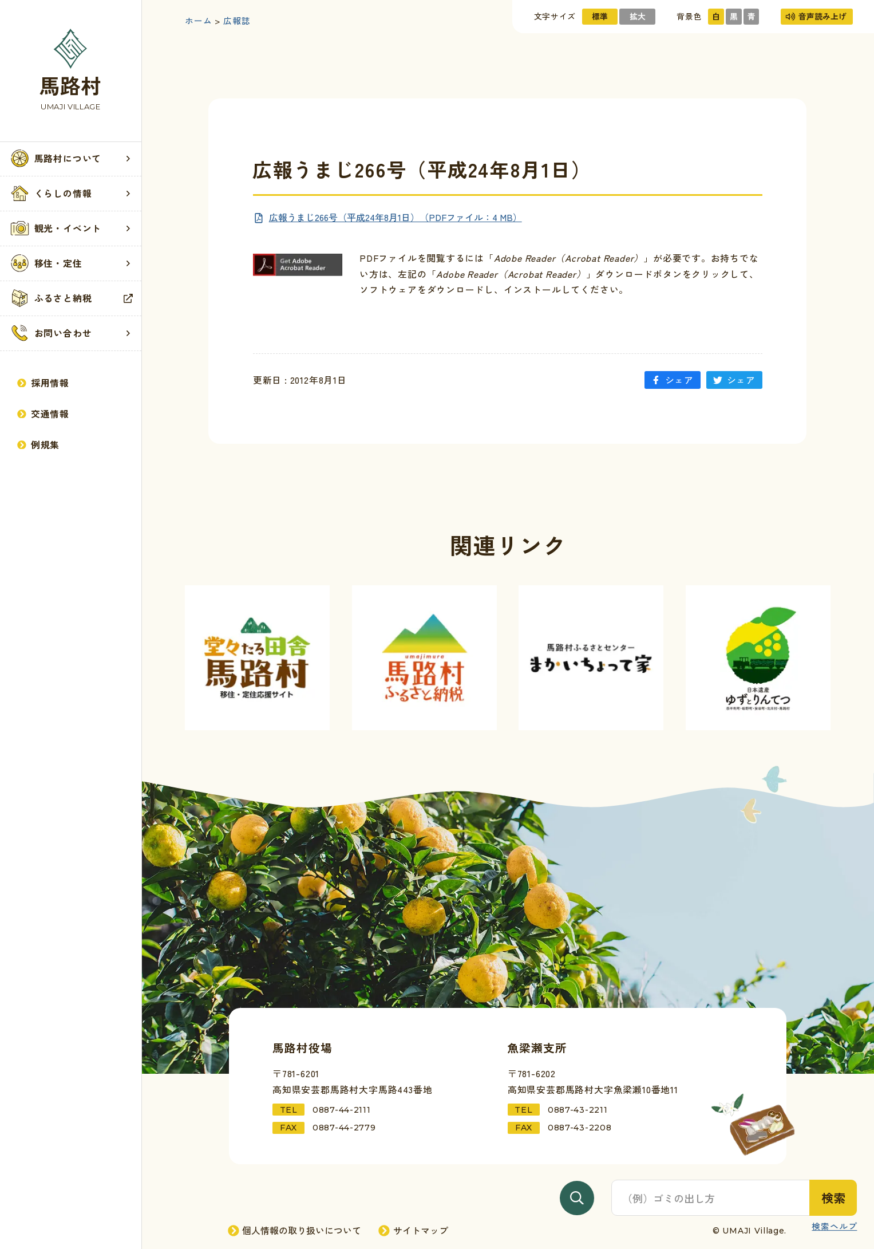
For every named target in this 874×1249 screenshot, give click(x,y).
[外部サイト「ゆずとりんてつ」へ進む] (758, 657)
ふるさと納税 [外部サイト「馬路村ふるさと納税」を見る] (71, 298)
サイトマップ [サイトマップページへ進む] (413, 1230)
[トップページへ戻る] (70, 70)
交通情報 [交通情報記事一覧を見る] (43, 413)
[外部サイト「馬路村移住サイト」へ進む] (257, 657)
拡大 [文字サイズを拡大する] (638, 16)
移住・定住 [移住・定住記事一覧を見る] (71, 263)
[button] (70, 158)
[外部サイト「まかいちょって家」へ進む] (591, 657)
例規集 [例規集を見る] (38, 444)
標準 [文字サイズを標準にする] (600, 16)
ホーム (198, 21)
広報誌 (236, 21)
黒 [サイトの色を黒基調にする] (734, 16)
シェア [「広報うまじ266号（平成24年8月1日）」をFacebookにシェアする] (672, 380)
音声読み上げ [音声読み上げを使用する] (816, 16)
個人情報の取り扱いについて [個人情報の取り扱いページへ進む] (295, 1230)
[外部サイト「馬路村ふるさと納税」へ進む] (424, 657)
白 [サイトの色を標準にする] (716, 16)
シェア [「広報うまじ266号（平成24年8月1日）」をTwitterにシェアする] (734, 380)
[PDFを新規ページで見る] (387, 218)
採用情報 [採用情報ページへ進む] (43, 382)
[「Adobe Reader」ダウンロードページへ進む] (298, 265)
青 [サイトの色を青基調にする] (752, 16)
